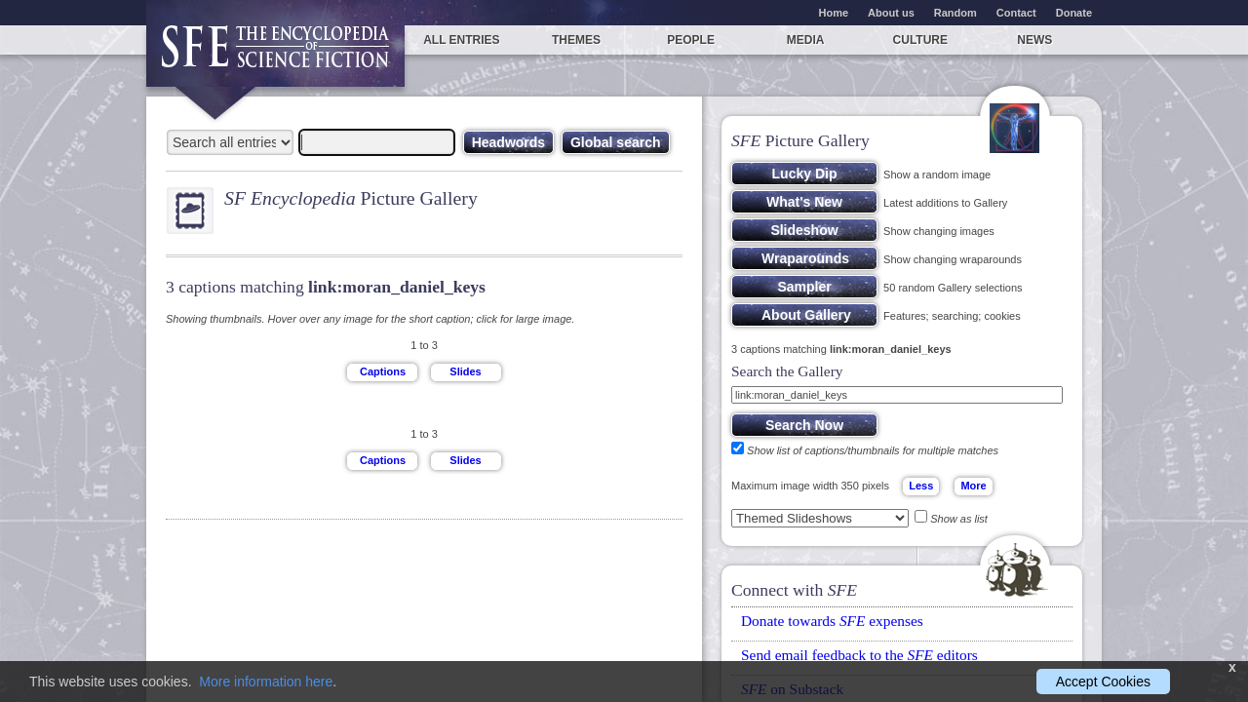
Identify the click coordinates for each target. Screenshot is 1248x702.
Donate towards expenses (832, 620)
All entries (461, 40)
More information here (265, 681)
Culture (920, 40)
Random (955, 13)
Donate (1074, 13)
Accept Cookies (1103, 681)
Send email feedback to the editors (859, 654)
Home (834, 13)
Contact (1016, 13)
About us (891, 13)
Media (806, 40)
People (691, 40)
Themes (576, 40)
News (1034, 40)
